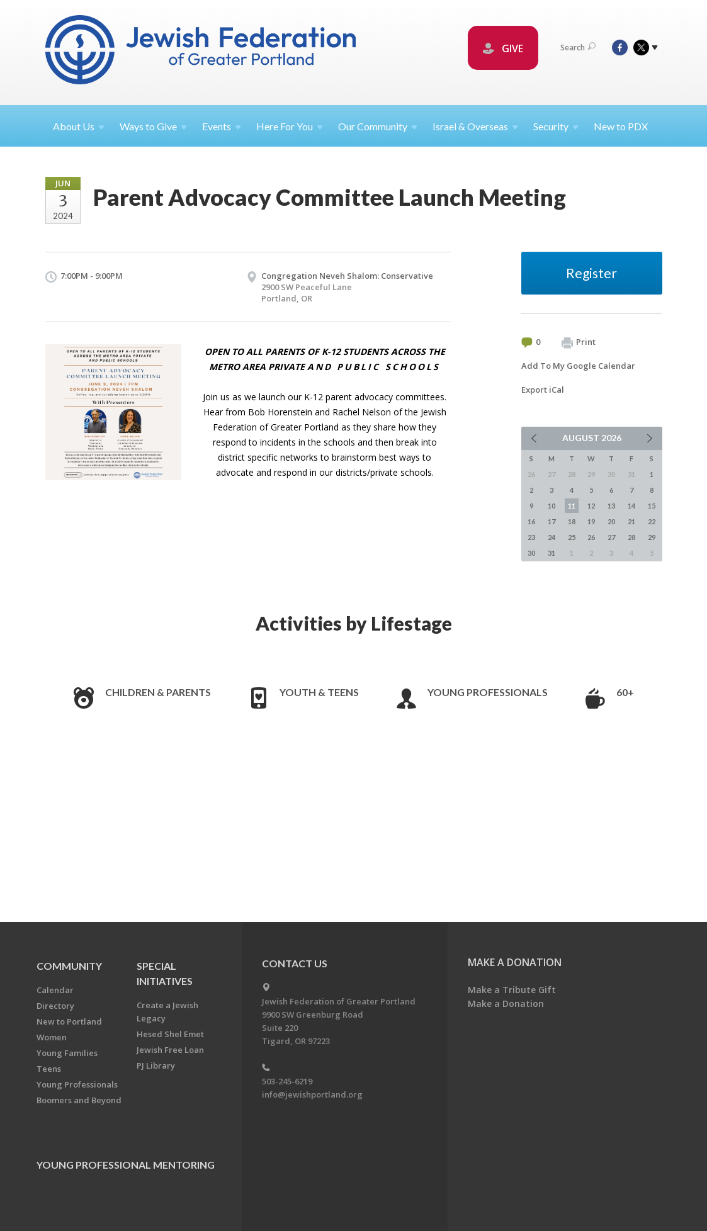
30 (531, 553)
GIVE (503, 48)
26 (591, 537)
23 (531, 537)
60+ (625, 692)
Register (591, 273)
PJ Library (156, 1065)
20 (611, 521)
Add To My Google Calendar (578, 365)
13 (611, 506)
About (79, 126)
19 (591, 521)
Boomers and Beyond (79, 1100)
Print (579, 342)
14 (631, 506)
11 (571, 506)
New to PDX (621, 126)
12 (591, 506)
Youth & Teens (319, 692)
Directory (55, 1005)
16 (531, 521)
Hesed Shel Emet (170, 1034)
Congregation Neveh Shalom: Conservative (347, 275)
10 (551, 506)
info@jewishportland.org (312, 1094)
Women (52, 1037)
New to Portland (69, 1021)
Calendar (55, 990)
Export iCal (542, 389)
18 (571, 521)
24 (551, 537)
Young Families (67, 1053)
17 (551, 521)
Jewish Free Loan (170, 1049)
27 (611, 537)
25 (571, 537)
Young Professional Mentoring (126, 1165)
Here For (289, 126)
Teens (49, 1068)
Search (578, 47)
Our (377, 126)
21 (631, 521)
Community (69, 966)
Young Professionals (487, 692)
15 (651, 506)
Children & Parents (158, 692)
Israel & (475, 126)
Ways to (153, 126)
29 (651, 537)
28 (631, 537)
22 (651, 521)
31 (551, 553)
